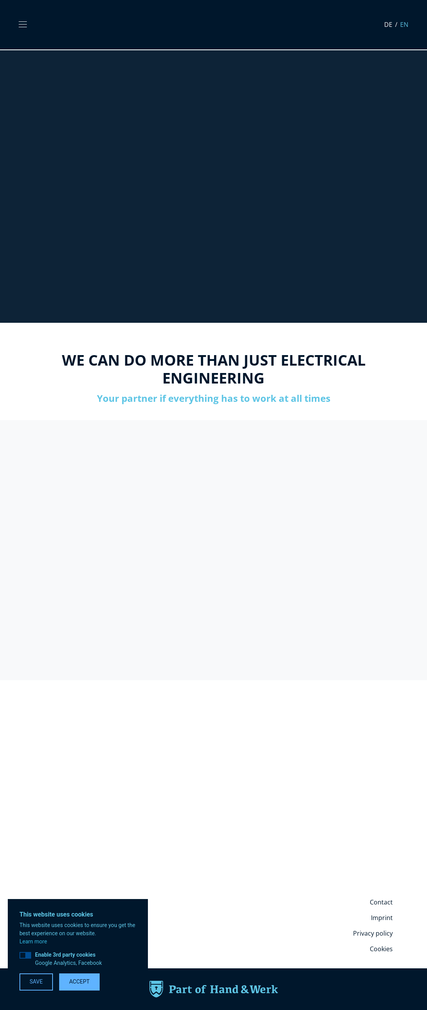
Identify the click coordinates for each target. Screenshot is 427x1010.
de (389, 24)
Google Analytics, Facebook (68, 959)
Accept (79, 981)
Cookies (381, 949)
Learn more (33, 941)
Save (36, 981)
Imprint (382, 917)
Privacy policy (373, 933)
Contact (381, 902)
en (404, 24)
